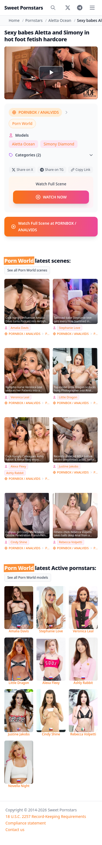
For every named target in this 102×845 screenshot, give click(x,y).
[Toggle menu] (92, 7)
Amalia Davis (20, 328)
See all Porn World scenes (27, 270)
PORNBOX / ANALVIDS (35, 112)
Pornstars (33, 20)
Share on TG (51, 169)
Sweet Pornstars (23, 7)
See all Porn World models (27, 577)
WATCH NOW (51, 197)
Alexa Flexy (18, 466)
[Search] (53, 8)
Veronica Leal (20, 397)
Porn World (22, 123)
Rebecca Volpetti (70, 542)
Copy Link (80, 169)
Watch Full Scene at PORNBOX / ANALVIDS (43, 226)
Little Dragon (68, 397)
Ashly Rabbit (15, 473)
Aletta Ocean (59, 20)
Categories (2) (51, 154)
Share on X (22, 169)
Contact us (14, 829)
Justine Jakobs (68, 466)
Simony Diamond (59, 144)
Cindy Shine (19, 542)
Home (14, 20)
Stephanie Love (70, 328)
